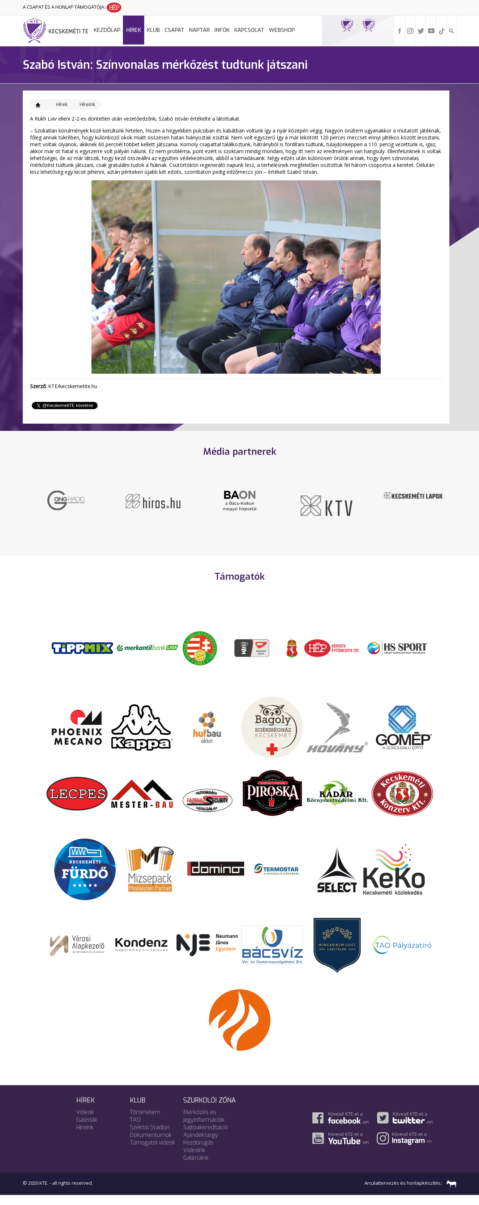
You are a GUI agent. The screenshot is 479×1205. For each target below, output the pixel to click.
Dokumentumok (151, 1145)
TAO (135, 1129)
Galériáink (196, 1167)
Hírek (133, 30)
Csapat (174, 30)
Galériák (86, 1129)
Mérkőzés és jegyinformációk (203, 1125)
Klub (153, 30)
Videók (85, 1122)
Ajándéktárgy (200, 1145)
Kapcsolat (249, 30)
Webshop (282, 30)
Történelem (145, 1122)
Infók (222, 30)
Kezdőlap (107, 30)
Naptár (199, 30)
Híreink (87, 104)
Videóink (194, 1160)
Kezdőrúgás (198, 1152)
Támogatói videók (152, 1152)
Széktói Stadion (150, 1137)
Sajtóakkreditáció (205, 1137)
